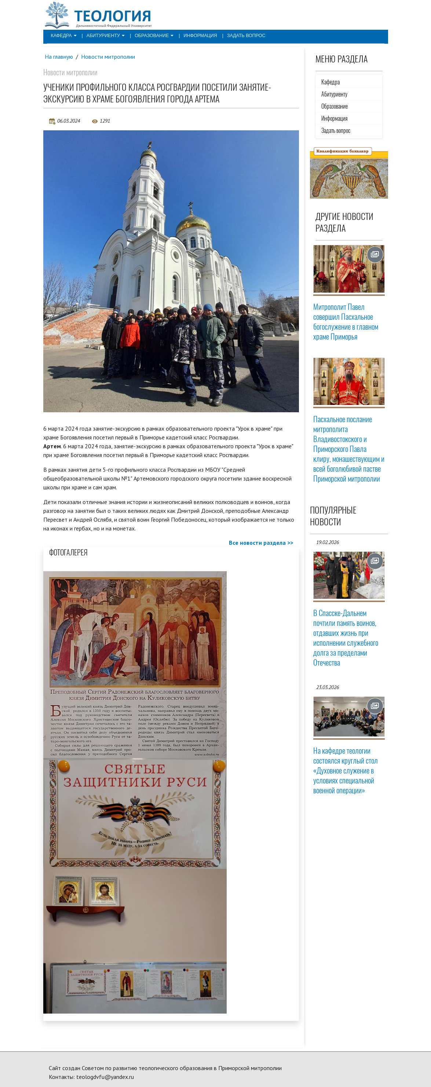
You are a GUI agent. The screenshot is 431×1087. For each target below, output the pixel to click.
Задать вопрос (238, 35)
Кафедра (63, 35)
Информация (195, 35)
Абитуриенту (103, 35)
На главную (59, 56)
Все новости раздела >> (261, 543)
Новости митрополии (108, 56)
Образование (150, 35)
